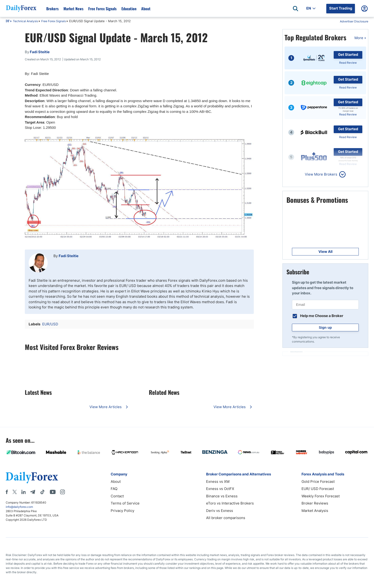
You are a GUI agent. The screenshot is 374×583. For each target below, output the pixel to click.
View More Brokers (321, 174)
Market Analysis (314, 510)
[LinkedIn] (23, 492)
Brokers (52, 8)
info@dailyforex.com (19, 507)
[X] (14, 492)
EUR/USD (50, 324)
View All (325, 251)
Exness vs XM (217, 481)
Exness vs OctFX (220, 488)
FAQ (114, 488)
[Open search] (295, 8)
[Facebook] (7, 492)
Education (128, 8)
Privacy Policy (122, 510)
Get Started (348, 54)
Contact (117, 496)
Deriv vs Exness (219, 510)
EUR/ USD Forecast (317, 488)
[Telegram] (32, 492)
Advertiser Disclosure (354, 21)
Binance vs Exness (222, 496)
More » (360, 38)
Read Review (348, 62)
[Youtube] (53, 492)
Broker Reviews (314, 503)
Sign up (325, 327)
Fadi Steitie (68, 256)
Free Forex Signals (102, 8)
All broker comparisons (225, 517)
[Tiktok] (42, 492)
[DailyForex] (32, 477)
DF (8, 21)
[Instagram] (62, 491)
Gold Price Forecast (318, 481)
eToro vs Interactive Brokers (230, 503)
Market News (73, 8)
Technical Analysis (25, 21)
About (146, 8)
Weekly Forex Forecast (320, 496)
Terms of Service (125, 503)
